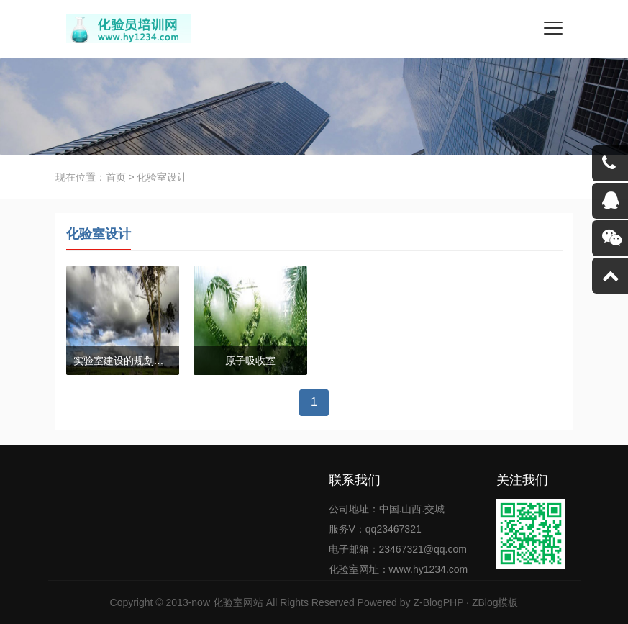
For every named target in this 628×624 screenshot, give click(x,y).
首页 (116, 177)
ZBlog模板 (495, 602)
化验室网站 (238, 602)
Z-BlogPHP (438, 602)
